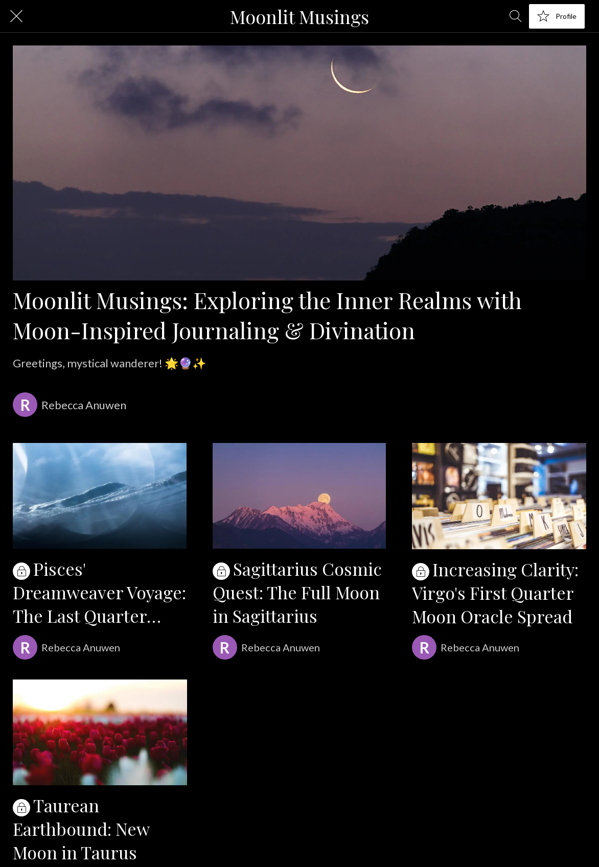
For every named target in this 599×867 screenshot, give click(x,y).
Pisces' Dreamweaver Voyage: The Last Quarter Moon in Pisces (99, 592)
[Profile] (557, 16)
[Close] (16, 16)
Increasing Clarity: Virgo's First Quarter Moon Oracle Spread (495, 592)
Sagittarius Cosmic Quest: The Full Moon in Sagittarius (297, 592)
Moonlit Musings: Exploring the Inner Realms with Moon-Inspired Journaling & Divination (267, 315)
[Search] (515, 16)
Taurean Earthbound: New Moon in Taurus (81, 828)
